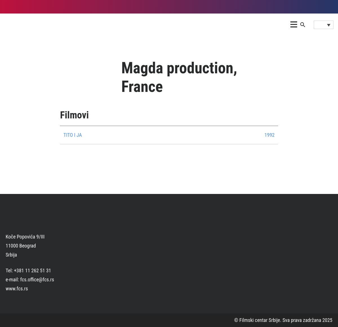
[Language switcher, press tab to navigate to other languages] (323, 25)
